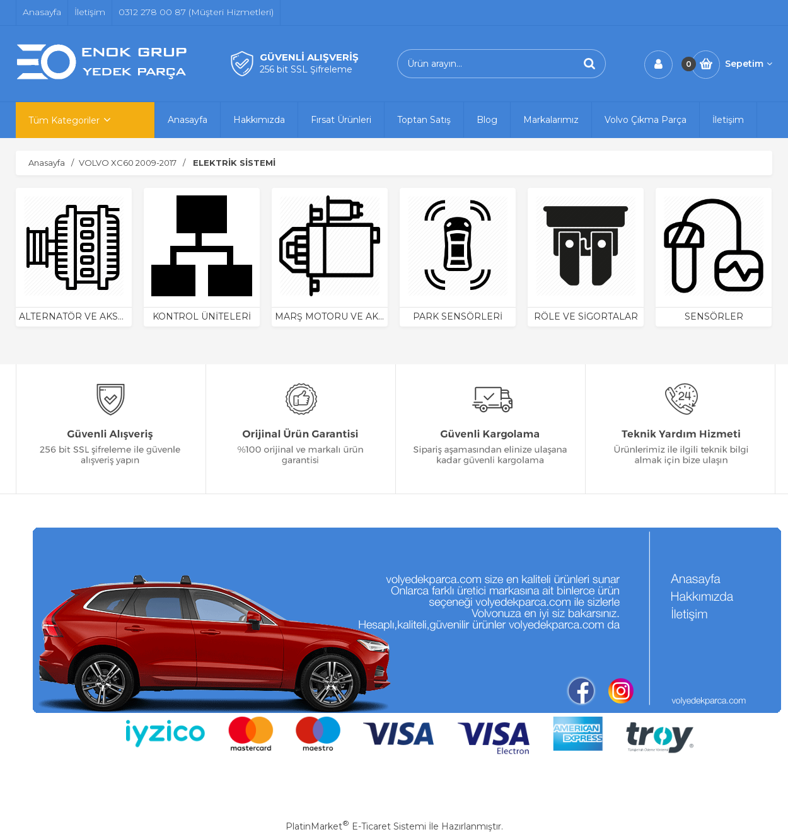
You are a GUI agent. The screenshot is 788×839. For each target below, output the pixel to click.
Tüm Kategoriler (64, 120)
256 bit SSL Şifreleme (306, 69)
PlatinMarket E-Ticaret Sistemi (356, 826)
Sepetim (748, 63)
